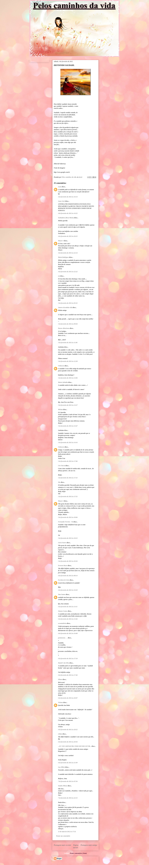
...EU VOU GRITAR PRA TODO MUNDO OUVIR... (74, 746)
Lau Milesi (61, 767)
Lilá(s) (60, 734)
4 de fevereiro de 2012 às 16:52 (67, 213)
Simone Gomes (62, 611)
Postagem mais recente (62, 845)
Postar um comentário (63, 836)
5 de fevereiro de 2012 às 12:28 (67, 361)
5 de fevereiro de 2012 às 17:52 (67, 496)
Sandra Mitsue (62, 786)
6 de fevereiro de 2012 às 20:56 (67, 742)
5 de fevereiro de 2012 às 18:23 (67, 538)
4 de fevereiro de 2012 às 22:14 (67, 253)
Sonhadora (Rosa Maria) (66, 218)
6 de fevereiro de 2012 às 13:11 (67, 606)
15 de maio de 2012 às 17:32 (67, 831)
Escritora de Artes (63, 580)
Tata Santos (61, 594)
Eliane (60, 679)
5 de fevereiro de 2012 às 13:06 (67, 378)
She (59, 482)
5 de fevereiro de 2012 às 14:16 (67, 442)
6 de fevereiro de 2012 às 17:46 (67, 675)
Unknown (61, 366)
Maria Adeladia (63, 382)
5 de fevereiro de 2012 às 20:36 (67, 561)
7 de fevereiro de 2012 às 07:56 (67, 781)
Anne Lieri (61, 201)
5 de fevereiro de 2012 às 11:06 (67, 342)
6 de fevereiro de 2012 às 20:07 (67, 698)
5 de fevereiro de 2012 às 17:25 (67, 478)
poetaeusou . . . (62, 638)
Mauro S (61, 241)
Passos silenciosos (63, 328)
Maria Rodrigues (63, 257)
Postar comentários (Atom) (78, 853)
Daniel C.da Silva (63, 663)
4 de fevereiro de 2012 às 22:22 (67, 271)
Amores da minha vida (65, 307)
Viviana (60, 702)
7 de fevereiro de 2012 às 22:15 (67, 798)
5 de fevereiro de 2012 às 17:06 (67, 461)
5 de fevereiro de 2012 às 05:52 (67, 303)
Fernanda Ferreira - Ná (65, 522)
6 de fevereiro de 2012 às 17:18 (67, 658)
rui (59, 276)
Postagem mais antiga (89, 845)
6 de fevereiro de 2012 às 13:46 (67, 619)
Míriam (60, 409)
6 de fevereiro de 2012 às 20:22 (67, 729)
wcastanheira (62, 623)
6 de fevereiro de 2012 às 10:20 (67, 590)
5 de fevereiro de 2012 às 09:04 (67, 324)
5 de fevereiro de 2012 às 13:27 (67, 405)
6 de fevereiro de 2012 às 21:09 (67, 762)
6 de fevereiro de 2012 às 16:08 (67, 633)
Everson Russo (62, 565)
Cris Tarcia (61, 465)
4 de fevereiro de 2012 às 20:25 (67, 236)
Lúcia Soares (62, 542)
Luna (59, 187)
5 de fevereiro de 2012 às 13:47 (67, 426)
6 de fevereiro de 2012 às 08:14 (67, 575)
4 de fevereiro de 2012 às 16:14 (67, 197)
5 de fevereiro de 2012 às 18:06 (67, 517)
